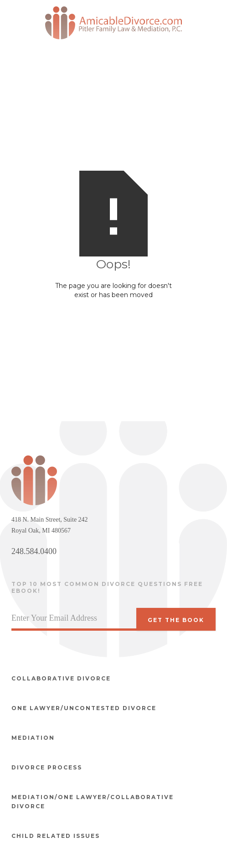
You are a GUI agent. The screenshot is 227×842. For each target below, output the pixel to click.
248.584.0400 (34, 551)
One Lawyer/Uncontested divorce (83, 708)
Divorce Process (46, 767)
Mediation (33, 737)
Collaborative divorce (61, 678)
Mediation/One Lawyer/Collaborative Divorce (92, 802)
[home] (113, 23)
